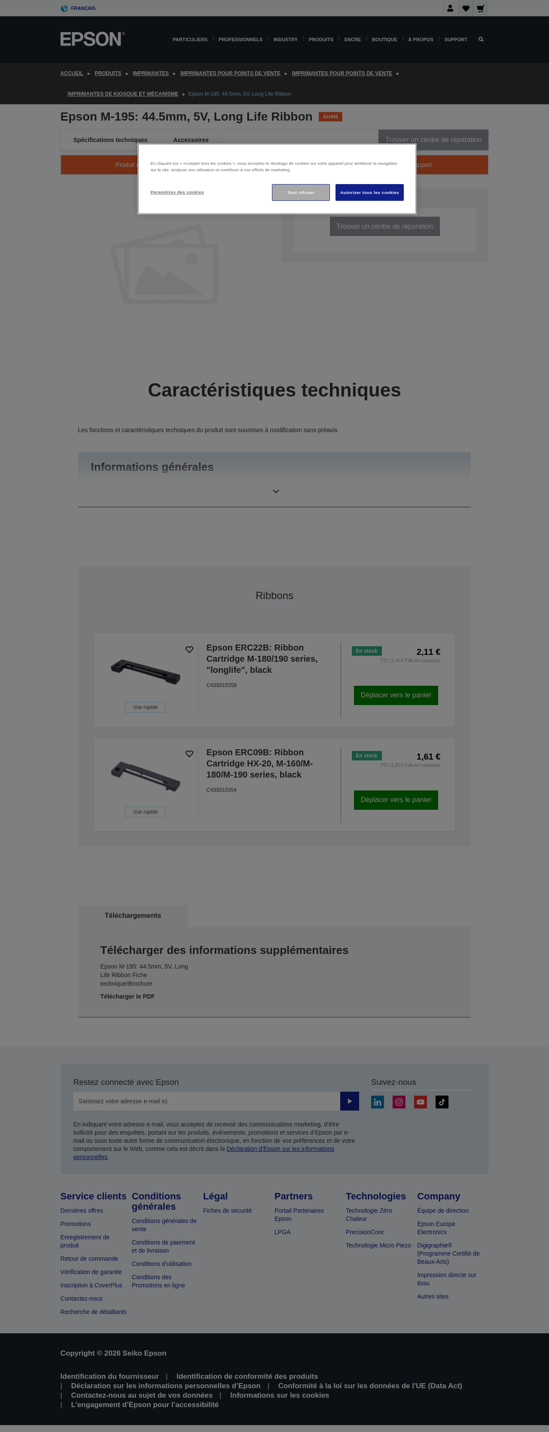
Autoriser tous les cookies (369, 192)
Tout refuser (300, 192)
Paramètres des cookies (177, 192)
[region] (277, 179)
